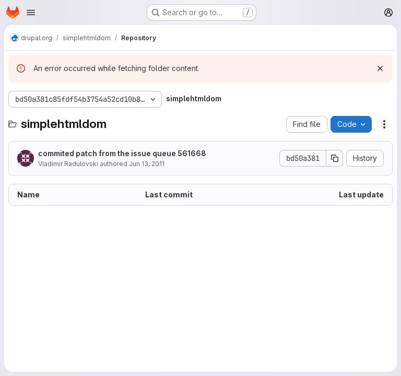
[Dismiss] (380, 68)
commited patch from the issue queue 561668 (122, 153)
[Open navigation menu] (30, 12)
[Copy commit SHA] (334, 158)
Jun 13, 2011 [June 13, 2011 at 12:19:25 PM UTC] (146, 164)
